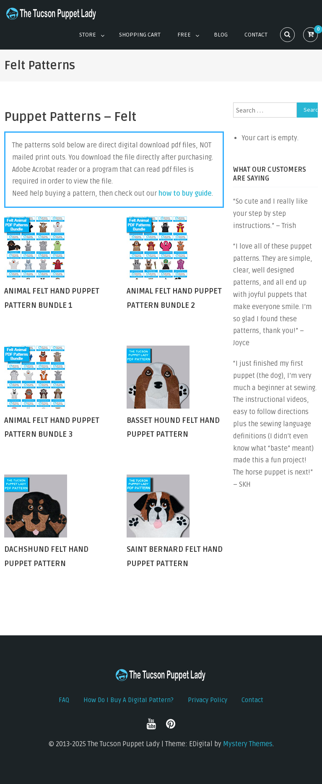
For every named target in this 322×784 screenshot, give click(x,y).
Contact (255, 34)
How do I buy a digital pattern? (128, 700)
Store (87, 34)
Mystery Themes (248, 744)
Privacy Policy (207, 700)
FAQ (64, 700)
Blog (221, 34)
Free (184, 34)
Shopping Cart (140, 34)
